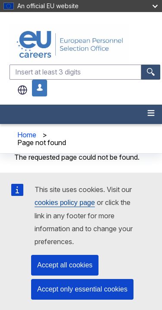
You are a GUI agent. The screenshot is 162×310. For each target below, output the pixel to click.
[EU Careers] (85, 44)
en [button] (22, 90)
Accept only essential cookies (82, 289)
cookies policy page (65, 202)
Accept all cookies (64, 265)
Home (26, 135)
